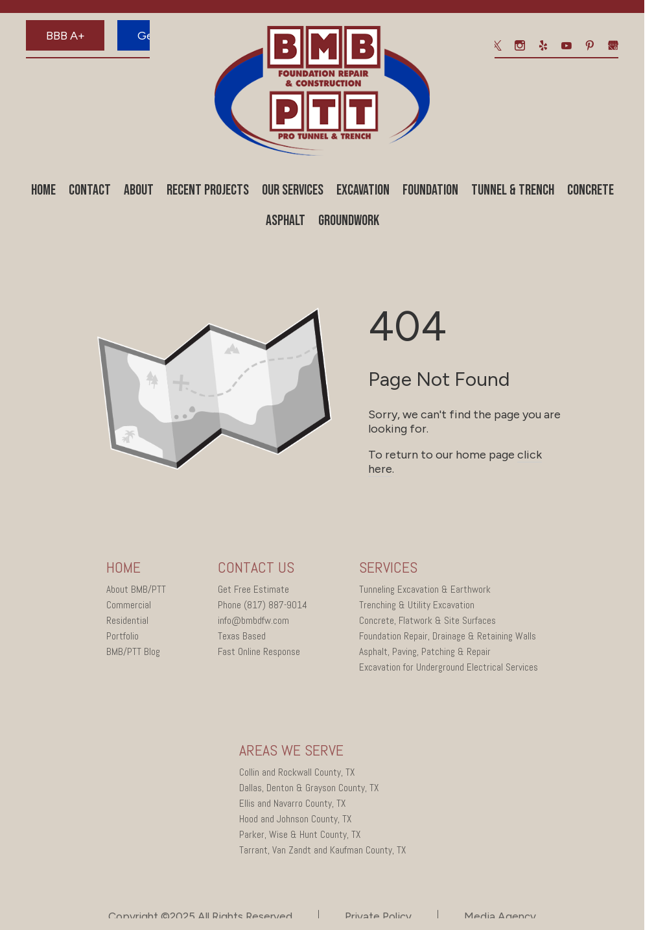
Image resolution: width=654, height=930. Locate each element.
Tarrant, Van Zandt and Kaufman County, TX (322, 852)
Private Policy (378, 918)
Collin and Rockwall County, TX (297, 774)
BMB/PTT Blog (133, 653)
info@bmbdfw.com (253, 622)
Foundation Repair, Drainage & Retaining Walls (447, 638)
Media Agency (500, 918)
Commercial (128, 607)
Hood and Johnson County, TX (295, 821)
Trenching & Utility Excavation (416, 607)
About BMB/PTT (136, 591)
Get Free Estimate (253, 591)
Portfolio (122, 638)
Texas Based (242, 638)
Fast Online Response (259, 653)
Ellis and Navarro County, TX (292, 805)
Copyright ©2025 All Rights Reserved (200, 918)
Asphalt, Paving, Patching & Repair (425, 653)
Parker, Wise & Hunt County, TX (299, 836)
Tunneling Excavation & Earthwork (425, 591)
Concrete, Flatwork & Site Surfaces (427, 622)
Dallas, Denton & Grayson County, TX (309, 789)
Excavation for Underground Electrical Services (448, 669)
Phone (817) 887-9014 (262, 607)
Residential (127, 622)
